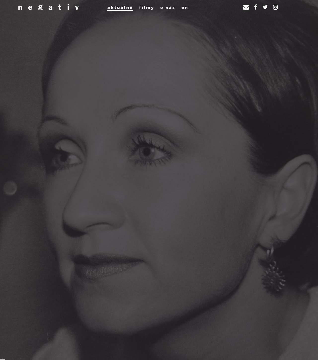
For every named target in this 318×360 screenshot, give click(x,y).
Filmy (146, 7)
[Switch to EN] (184, 7)
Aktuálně (120, 7)
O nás (167, 7)
